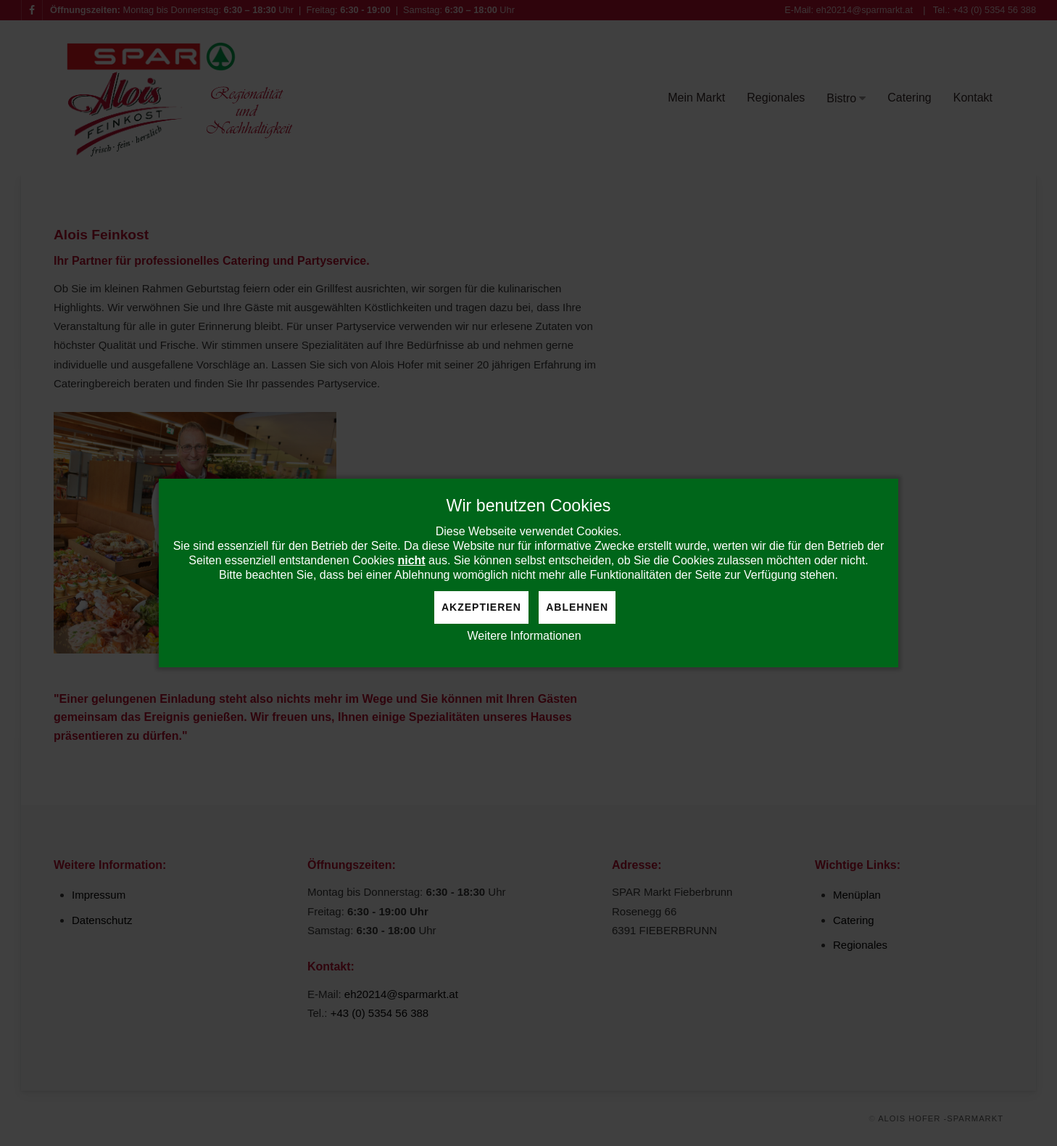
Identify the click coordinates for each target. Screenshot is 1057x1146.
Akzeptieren (481, 607)
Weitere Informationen (524, 636)
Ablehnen (577, 607)
